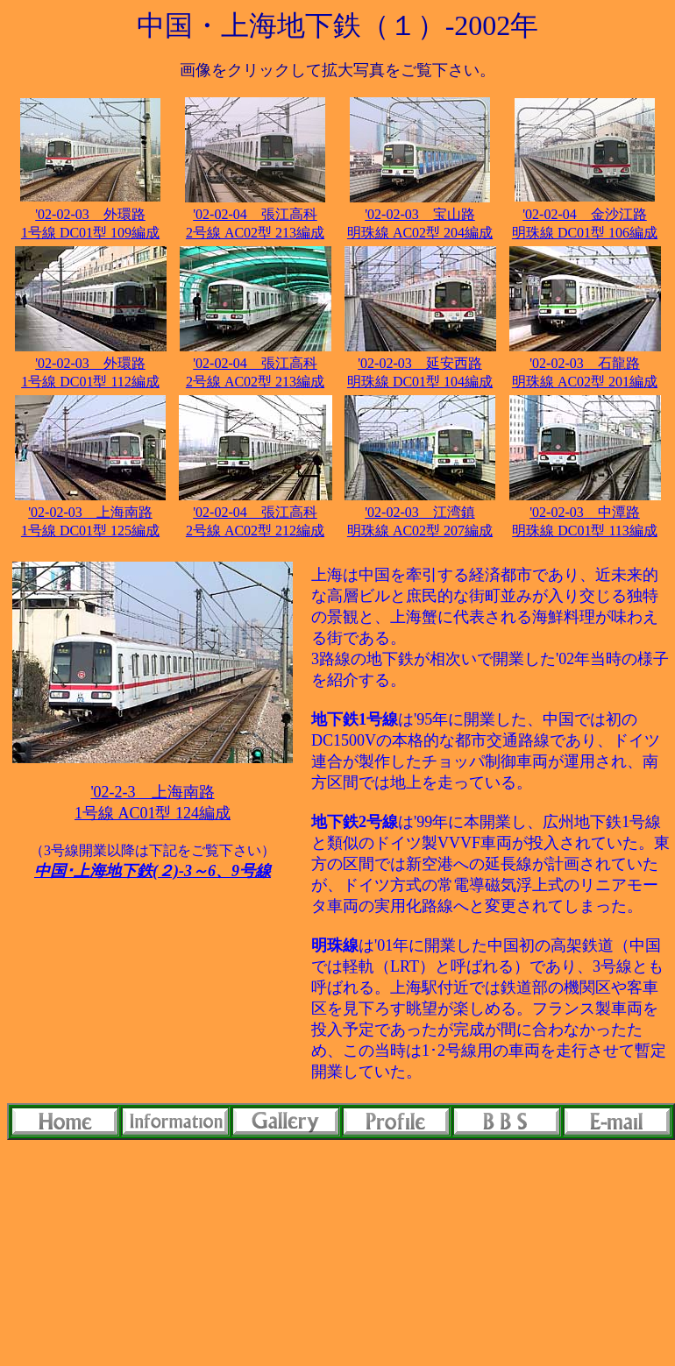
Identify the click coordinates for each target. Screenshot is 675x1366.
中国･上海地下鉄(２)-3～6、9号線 (152, 871)
